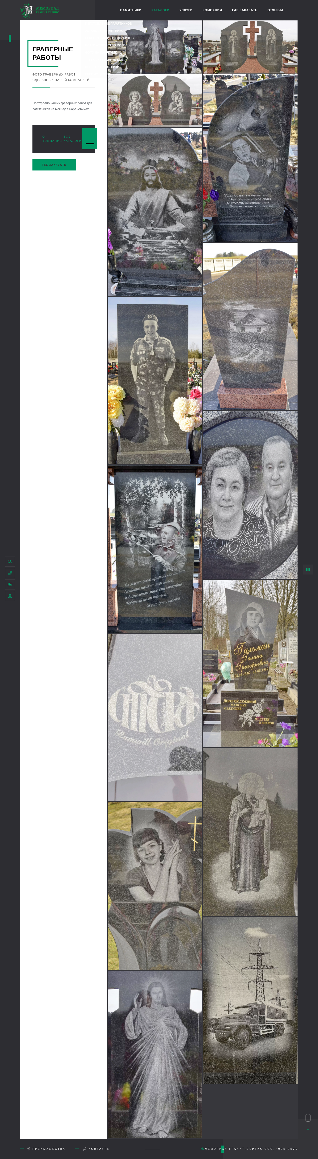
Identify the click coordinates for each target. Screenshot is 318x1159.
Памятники (130, 10)
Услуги (186, 10)
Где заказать (245, 10)
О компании (52, 139)
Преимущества (48, 1149)
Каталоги (160, 10)
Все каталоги (73, 139)
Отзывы (275, 10)
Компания (212, 10)
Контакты (98, 1149)
